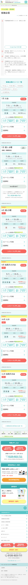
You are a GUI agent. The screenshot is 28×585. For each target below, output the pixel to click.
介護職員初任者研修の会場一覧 (14, 426)
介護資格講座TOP (5, 512)
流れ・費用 (10, 433)
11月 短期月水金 (6, 92)
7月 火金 (4, 85)
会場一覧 (2, 5)
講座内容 (3, 433)
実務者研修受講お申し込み (20, 448)
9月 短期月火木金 (6, 89)
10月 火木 (15, 89)
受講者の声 (24, 433)
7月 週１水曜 (11, 85)
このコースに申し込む (14, 136)
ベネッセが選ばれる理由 (6, 515)
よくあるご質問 (4, 528)
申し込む (23, 99)
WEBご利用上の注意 (5, 540)
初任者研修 (7, 545)
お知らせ (3, 531)
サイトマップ (4, 537)
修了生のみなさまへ (5, 534)
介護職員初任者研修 (8, 436)
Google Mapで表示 (15, 47)
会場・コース (17, 433)
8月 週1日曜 (20, 85)
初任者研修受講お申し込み (8, 448)
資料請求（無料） (14, 501)
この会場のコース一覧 (22, 15)
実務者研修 (20, 545)
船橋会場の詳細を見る (6, 142)
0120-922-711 (14, 195)
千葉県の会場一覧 (8, 5)
